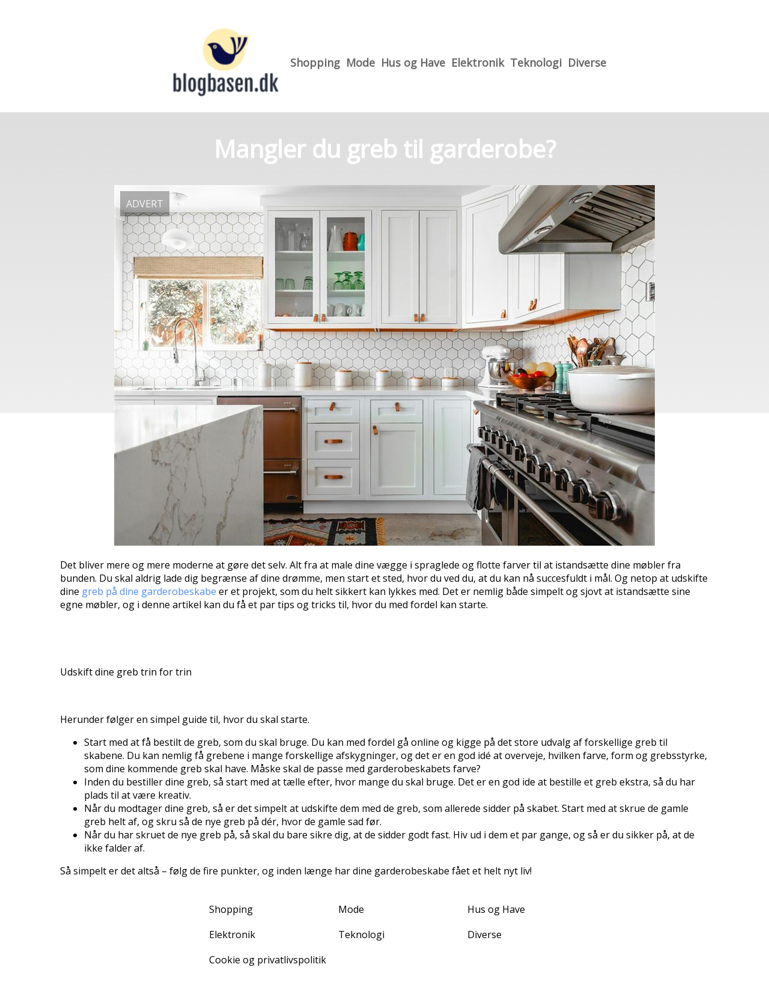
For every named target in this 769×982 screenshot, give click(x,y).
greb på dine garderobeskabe (149, 591)
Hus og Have (413, 62)
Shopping (315, 62)
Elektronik (477, 62)
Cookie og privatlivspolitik (267, 959)
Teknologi (536, 62)
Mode (360, 62)
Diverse (587, 62)
